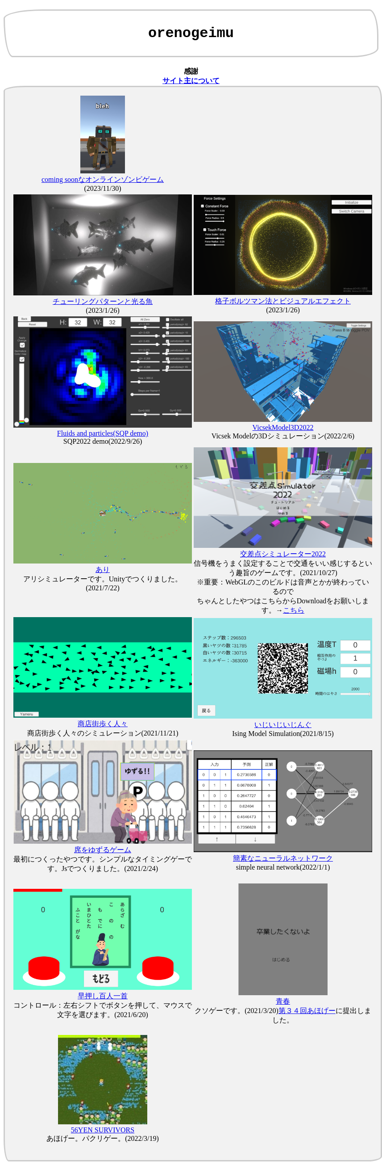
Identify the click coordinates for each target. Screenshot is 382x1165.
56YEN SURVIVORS (102, 1130)
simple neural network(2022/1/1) (283, 867)
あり (103, 569)
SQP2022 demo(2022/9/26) (102, 441)
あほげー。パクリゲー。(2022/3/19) (102, 1138)
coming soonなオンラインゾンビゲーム (103, 179)
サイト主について (191, 80)
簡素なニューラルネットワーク (283, 858)
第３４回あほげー (307, 1010)
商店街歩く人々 (103, 724)
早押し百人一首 (103, 996)
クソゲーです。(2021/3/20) (236, 1010)
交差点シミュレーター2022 (283, 554)
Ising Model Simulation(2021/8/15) (283, 733)
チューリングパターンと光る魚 (103, 301)
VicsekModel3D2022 (283, 427)
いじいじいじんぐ (282, 724)
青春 (283, 1001)
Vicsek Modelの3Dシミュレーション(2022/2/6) (283, 436)
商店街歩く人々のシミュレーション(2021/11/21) (103, 733)
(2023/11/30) (102, 188)
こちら (293, 610)
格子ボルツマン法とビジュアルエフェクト (283, 301)
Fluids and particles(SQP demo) (102, 433)
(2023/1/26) (103, 310)
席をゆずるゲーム (102, 850)
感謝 (191, 71)
